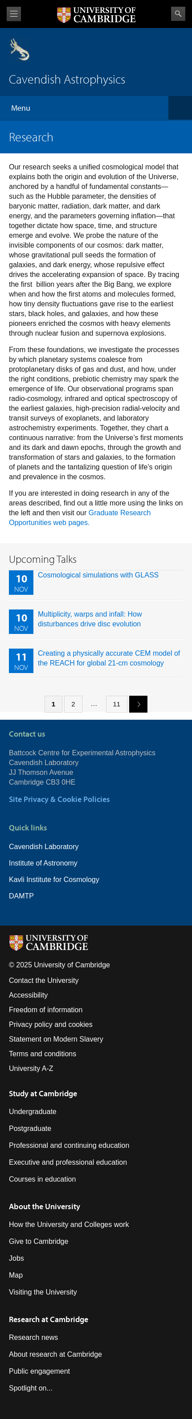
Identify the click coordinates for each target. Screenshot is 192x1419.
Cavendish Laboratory (44, 846)
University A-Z (31, 1068)
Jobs (16, 1258)
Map (16, 1275)
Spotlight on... (31, 1388)
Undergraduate (33, 1111)
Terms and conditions (42, 1054)
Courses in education (42, 1179)
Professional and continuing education (69, 1145)
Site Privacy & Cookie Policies (59, 799)
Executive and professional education (68, 1162)
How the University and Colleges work (69, 1224)
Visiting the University (43, 1292)
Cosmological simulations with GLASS (98, 575)
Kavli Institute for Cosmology (54, 879)
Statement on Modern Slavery (56, 1039)
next (135, 703)
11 (117, 704)
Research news (33, 1337)
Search (178, 14)
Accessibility (28, 995)
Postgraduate (30, 1128)
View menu (14, 14)
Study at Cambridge (43, 1093)
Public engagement (39, 1371)
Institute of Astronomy (43, 863)
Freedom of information (45, 1010)
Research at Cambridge (48, 1319)
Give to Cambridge (38, 1241)
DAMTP (21, 896)
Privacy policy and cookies (51, 1024)
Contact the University (44, 980)
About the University (44, 1206)
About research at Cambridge (55, 1354)
